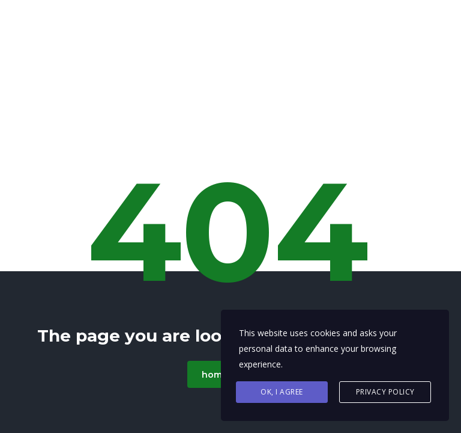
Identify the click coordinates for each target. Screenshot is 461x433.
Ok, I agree (282, 392)
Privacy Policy (385, 392)
